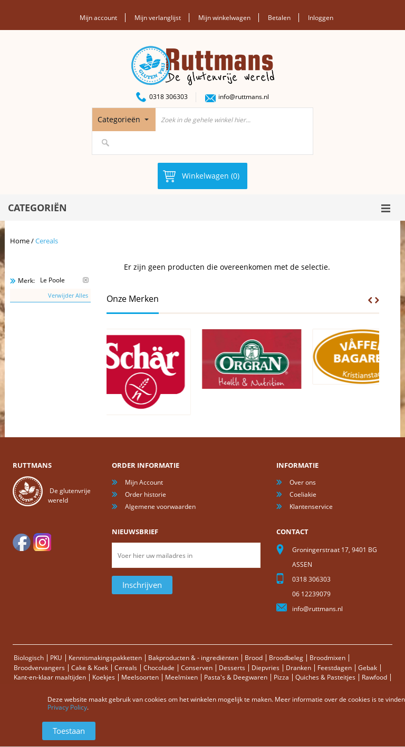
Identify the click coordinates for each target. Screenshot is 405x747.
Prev (370, 300)
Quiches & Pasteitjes (325, 677)
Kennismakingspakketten (105, 657)
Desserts (232, 667)
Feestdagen (334, 667)
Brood (254, 657)
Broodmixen (327, 657)
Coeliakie (303, 494)
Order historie (145, 494)
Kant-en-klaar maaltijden (50, 677)
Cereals (125, 667)
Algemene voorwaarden (160, 506)
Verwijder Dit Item (86, 280)
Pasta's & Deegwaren (235, 677)
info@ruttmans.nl (243, 96)
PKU (56, 657)
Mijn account (98, 17)
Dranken (298, 667)
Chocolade (159, 667)
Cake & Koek (89, 667)
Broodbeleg (286, 657)
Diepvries (265, 667)
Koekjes (103, 677)
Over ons (303, 482)
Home (20, 240)
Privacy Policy (67, 707)
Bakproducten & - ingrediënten (193, 657)
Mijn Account (144, 482)
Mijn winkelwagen (224, 17)
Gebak (367, 667)
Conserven (197, 667)
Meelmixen (181, 677)
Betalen (279, 17)
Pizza (281, 677)
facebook (22, 542)
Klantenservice (311, 506)
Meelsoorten (140, 677)
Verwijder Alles (68, 295)
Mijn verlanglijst (157, 17)
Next (377, 300)
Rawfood (374, 677)
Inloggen (320, 17)
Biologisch (29, 657)
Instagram (42, 542)
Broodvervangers (39, 667)
